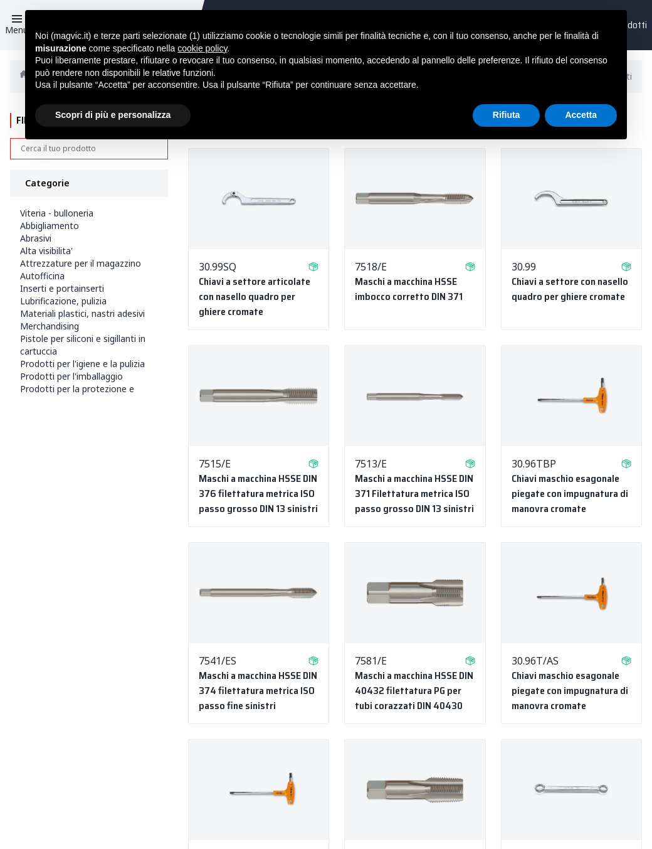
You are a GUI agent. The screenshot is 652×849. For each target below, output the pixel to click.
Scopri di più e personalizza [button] (113, 115)
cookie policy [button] (202, 48)
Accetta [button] (581, 115)
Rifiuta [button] (506, 115)
